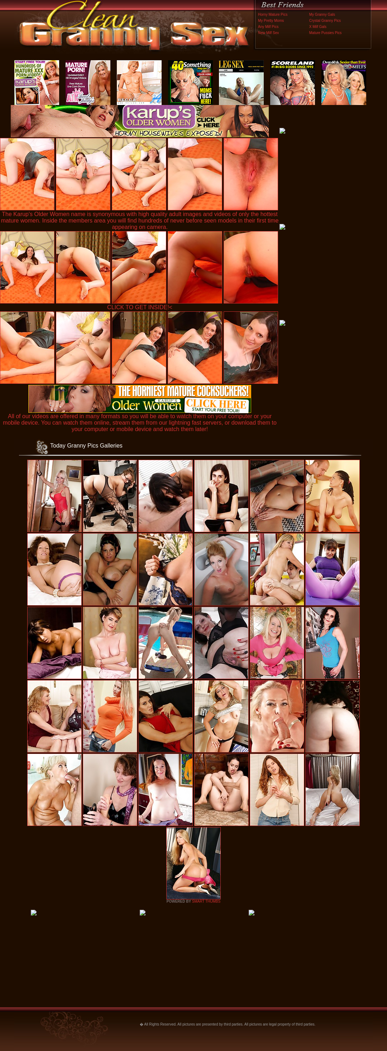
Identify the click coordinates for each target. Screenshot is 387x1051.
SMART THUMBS (206, 901)
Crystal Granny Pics (325, 21)
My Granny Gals (322, 14)
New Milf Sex (268, 33)
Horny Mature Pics (272, 14)
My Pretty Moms (271, 21)
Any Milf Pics (268, 27)
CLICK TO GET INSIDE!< (139, 307)
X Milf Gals (317, 27)
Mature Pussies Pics (325, 33)
